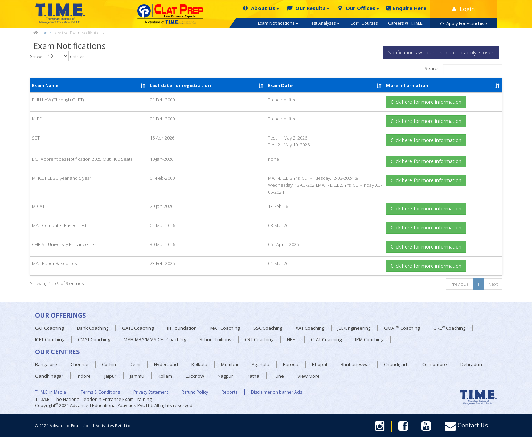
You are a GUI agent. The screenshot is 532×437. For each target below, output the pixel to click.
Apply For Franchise (463, 23)
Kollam (165, 376)
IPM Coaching (369, 339)
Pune (278, 376)
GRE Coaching (449, 328)
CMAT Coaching (94, 339)
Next (493, 284)
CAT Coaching (49, 328)
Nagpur (225, 376)
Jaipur (110, 376)
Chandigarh (396, 364)
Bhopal (319, 364)
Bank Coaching (92, 328)
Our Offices (356, 8)
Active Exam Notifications (81, 33)
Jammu (137, 376)
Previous (459, 284)
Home (45, 33)
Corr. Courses (364, 23)
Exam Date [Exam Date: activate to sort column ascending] (280, 85)
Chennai (79, 364)
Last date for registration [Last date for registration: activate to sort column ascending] (180, 85)
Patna (253, 376)
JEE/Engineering (354, 328)
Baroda (290, 364)
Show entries (57, 56)
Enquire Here (406, 8)
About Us (258, 8)
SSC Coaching (267, 328)
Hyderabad (166, 364)
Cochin (109, 364)
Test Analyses (324, 23)
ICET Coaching (49, 339)
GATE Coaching (138, 328)
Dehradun (471, 364)
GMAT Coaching (402, 328)
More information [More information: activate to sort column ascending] (407, 85)
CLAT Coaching (326, 339)
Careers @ (405, 23)
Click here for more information (426, 102)
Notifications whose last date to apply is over (441, 52)
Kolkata (199, 364)
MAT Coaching (225, 328)
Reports (229, 392)
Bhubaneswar (355, 364)
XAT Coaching (310, 328)
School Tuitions (215, 339)
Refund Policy (195, 392)
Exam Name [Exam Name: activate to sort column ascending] (45, 85)
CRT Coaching (259, 339)
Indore (84, 376)
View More (308, 376)
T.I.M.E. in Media (50, 392)
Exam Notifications (278, 23)
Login (463, 9)
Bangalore (46, 364)
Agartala (260, 364)
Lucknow (195, 376)
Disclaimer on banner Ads (276, 392)
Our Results (306, 8)
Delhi (135, 364)
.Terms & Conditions (100, 392)
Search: (463, 69)
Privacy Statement (150, 392)
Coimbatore (434, 364)
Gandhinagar (49, 376)
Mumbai (229, 364)
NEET (292, 339)
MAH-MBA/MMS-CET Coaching (155, 339)
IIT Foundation (182, 328)
